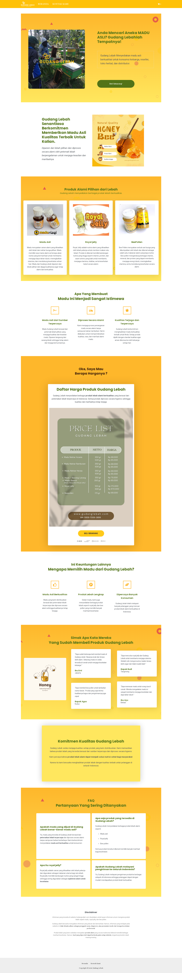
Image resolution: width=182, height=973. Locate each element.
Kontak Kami (61, 4)
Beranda (43, 4)
